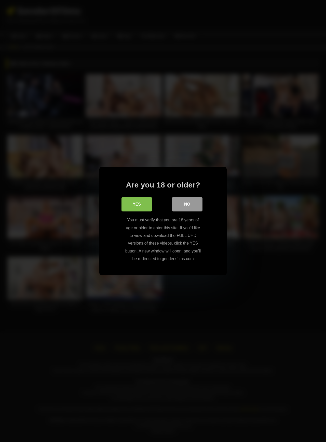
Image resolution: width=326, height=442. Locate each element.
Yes (137, 204)
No (187, 204)
